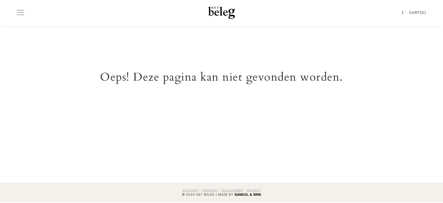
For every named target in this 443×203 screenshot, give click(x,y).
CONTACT (211, 190)
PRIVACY (253, 190)
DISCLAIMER (232, 190)
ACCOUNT (191, 190)
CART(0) (417, 12)
